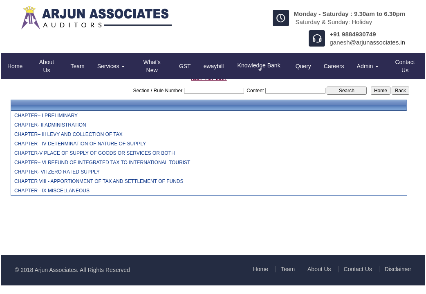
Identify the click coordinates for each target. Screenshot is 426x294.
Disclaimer (398, 269)
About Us (46, 66)
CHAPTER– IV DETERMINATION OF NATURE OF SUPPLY (80, 144)
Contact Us (405, 66)
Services (111, 66)
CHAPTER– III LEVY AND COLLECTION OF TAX (68, 134)
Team (78, 66)
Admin (368, 66)
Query (303, 66)
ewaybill (214, 66)
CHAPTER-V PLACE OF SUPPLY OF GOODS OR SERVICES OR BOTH (94, 153)
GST (185, 66)
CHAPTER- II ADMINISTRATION (50, 125)
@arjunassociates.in (377, 42)
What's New (151, 66)
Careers (334, 66)
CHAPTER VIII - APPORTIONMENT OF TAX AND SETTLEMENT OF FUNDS (99, 181)
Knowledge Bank (260, 66)
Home (14, 66)
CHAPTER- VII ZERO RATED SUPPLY (57, 172)
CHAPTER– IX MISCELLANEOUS (52, 191)
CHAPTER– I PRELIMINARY (46, 115)
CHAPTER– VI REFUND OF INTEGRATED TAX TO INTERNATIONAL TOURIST (102, 162)
